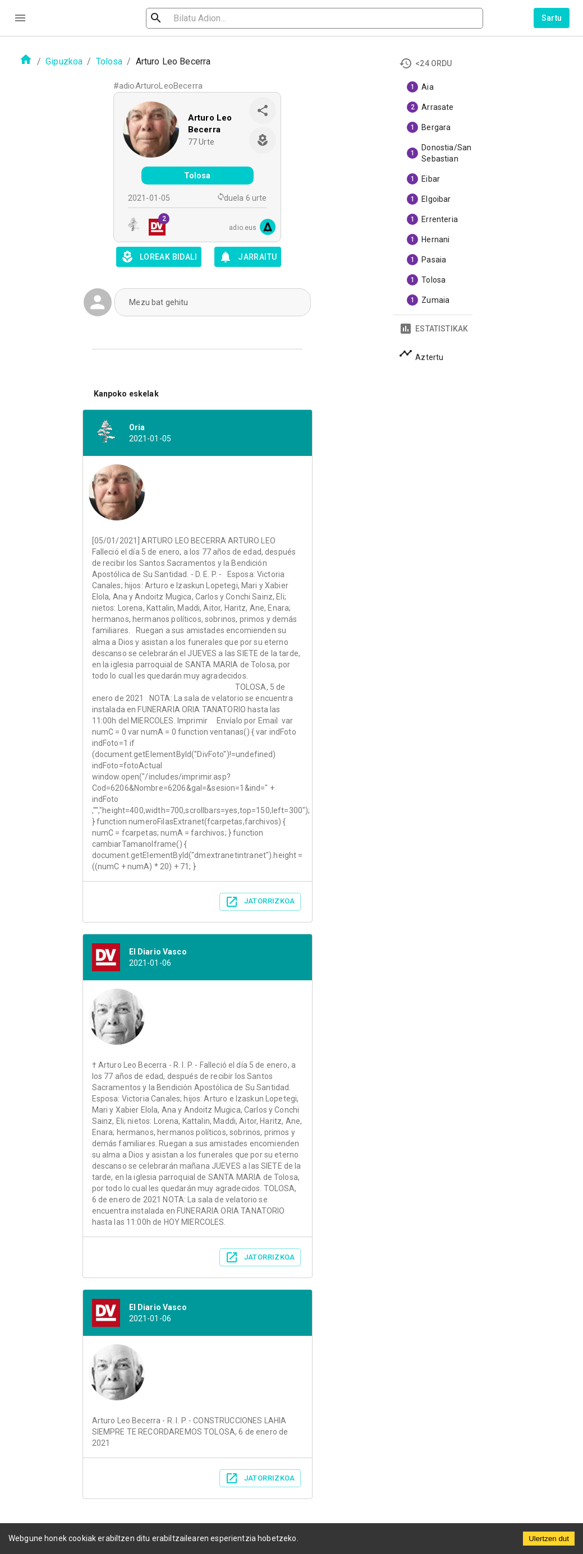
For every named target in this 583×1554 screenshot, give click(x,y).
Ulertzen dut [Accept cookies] (549, 1538)
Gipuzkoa (63, 61)
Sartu (551, 17)
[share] (262, 110)
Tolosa (109, 61)
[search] (211, 18)
